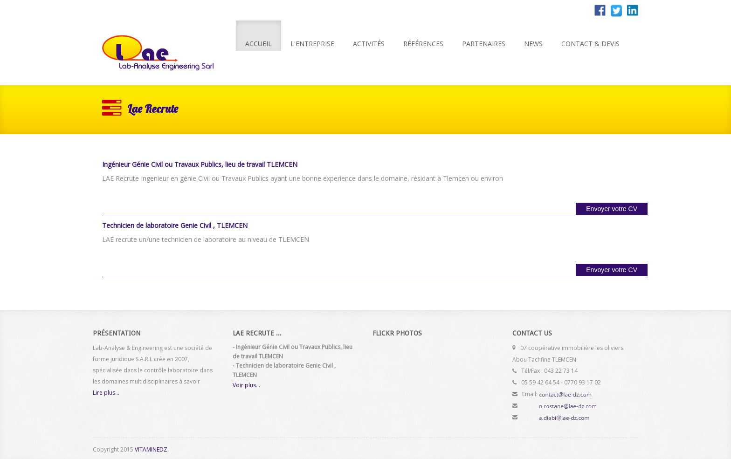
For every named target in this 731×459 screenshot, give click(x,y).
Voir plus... (246, 385)
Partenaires (483, 43)
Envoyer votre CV (611, 208)
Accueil (258, 43)
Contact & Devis (590, 43)
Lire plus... (106, 393)
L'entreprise (312, 43)
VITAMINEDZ (151, 449)
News (533, 43)
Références (423, 43)
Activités (369, 43)
